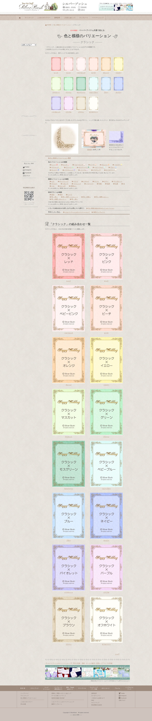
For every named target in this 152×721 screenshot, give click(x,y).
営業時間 (82, 7)
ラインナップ (29, 18)
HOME (48, 25)
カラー (105, 181)
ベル (52, 186)
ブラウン (96, 170)
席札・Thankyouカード (70, 688)
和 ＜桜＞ (74, 199)
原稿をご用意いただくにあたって (61, 693)
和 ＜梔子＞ (69, 197)
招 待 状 (22, 688)
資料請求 (57, 18)
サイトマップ (95, 702)
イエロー (117, 165)
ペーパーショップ (98, 18)
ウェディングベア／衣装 (94, 688)
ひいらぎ (61, 186)
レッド (54, 165)
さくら (95, 181)
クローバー (88, 184)
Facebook (27, 173)
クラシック (76, 184)
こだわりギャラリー (43, 18)
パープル (83, 170)
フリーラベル (82, 688)
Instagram (27, 170)
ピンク (65, 165)
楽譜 (107, 184)
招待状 (89, 149)
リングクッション (46, 688)
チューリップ (63, 181)
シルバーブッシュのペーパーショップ (76, 212)
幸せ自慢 (23, 704)
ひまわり (85, 181)
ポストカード (106, 688)
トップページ (25, 693)
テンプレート (83, 18)
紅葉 (115, 184)
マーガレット (117, 181)
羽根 (99, 184)
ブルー (112, 167)
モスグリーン (83, 167)
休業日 (81, 10)
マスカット (55, 167)
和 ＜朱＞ (54, 197)
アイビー (53, 184)
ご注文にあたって (70, 18)
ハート (69, 194)
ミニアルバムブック (129, 688)
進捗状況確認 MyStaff (57, 698)
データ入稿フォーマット (58, 695)
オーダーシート (96, 695)
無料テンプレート (98, 212)
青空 (60, 194)
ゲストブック (35, 688)
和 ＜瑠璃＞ (101, 197)
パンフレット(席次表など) (58, 688)
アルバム (117, 688)
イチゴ (75, 181)
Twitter (26, 167)
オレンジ (104, 165)
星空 (52, 194)
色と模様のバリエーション (62, 25)
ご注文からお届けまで (98, 698)
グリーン (68, 167)
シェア (117, 654)
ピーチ (92, 165)
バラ (52, 181)
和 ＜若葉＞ (86, 197)
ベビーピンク (78, 165)
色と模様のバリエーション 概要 (59, 158)
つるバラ (64, 184)
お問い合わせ (68, 10)
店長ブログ (26, 176)
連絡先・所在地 (69, 7)
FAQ (92, 700)
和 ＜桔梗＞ (58, 199)
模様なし (72, 186)
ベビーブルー (99, 167)
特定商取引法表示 (29, 188)
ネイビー (54, 170)
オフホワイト (110, 170)
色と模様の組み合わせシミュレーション (100, 208)
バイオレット (68, 170)
